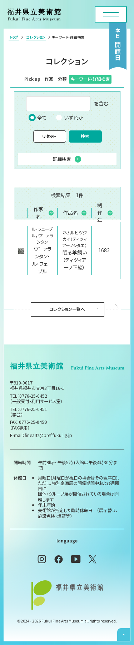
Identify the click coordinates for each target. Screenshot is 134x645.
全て (38, 117)
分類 (62, 79)
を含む (67, 103)
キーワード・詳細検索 (90, 79)
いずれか (69, 117)
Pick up (32, 79)
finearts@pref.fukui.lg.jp (48, 435)
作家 (49, 79)
